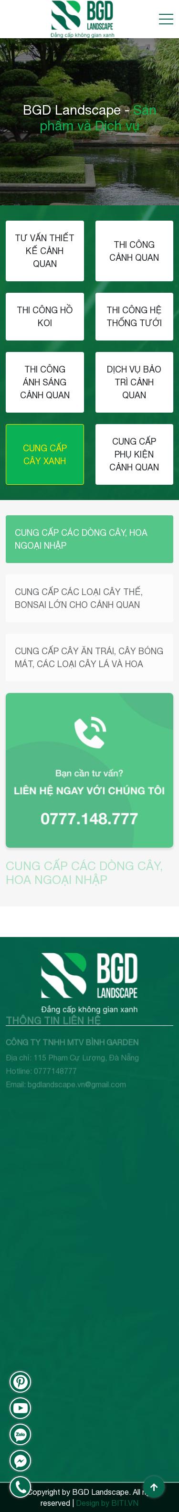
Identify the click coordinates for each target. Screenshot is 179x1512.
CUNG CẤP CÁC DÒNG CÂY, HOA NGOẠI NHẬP (81, 539)
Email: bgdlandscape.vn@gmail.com (66, 1072)
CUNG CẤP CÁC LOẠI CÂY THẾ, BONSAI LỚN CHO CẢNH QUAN (79, 598)
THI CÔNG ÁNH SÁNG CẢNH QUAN (45, 382)
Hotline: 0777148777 (41, 1059)
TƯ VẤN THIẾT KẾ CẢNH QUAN (44, 251)
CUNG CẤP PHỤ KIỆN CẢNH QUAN (134, 454)
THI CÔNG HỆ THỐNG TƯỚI (134, 316)
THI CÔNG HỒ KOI (45, 316)
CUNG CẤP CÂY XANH (45, 454)
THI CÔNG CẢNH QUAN (134, 251)
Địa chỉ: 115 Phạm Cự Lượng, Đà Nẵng (72, 1046)
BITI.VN (124, 1503)
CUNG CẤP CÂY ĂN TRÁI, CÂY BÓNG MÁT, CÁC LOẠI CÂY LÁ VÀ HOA (89, 657)
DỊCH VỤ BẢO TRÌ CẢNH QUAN (134, 382)
